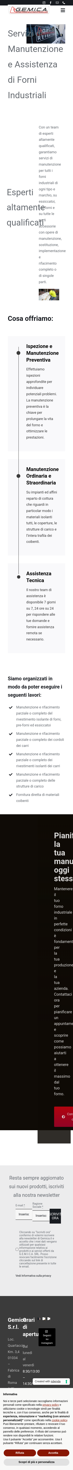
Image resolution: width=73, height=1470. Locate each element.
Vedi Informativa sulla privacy (33, 1275)
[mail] (57, 2)
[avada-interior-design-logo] (29, 6)
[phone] (63, 2)
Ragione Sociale (38, 1205)
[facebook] (50, 2)
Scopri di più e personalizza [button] (36, 1462)
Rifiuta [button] (20, 1452)
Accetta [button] (53, 1452)
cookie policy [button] (59, 1420)
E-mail (20, 1205)
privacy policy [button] (50, 1404)
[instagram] (44, 2)
